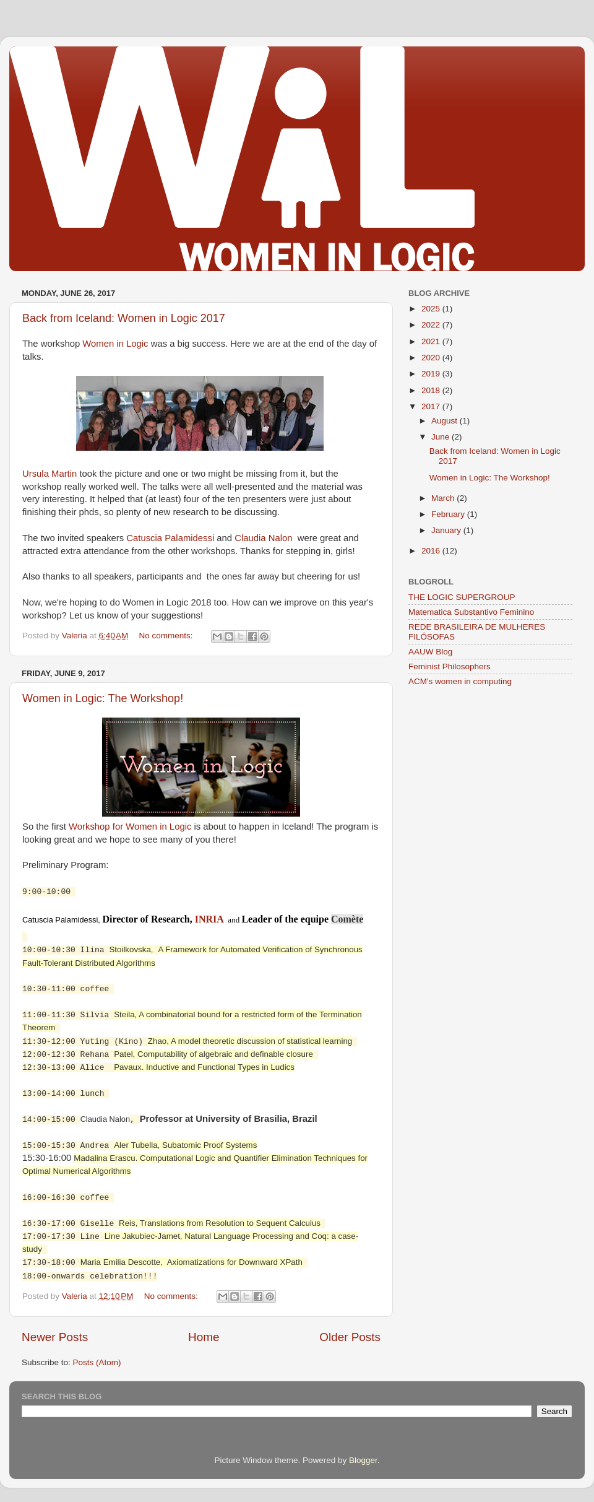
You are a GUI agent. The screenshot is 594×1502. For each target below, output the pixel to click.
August (445, 420)
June (441, 436)
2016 (431, 550)
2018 (431, 390)
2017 (431, 406)
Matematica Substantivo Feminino (471, 612)
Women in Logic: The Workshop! (102, 698)
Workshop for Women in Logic (130, 826)
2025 (431, 308)
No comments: (167, 635)
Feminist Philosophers (449, 666)
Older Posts (350, 1332)
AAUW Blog (430, 651)
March (444, 498)
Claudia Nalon (263, 538)
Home (203, 1332)
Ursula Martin (49, 474)
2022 (431, 324)
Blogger (363, 1455)
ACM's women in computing (460, 681)
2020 (431, 357)
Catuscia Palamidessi (170, 538)
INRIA (209, 919)
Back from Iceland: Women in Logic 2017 (123, 318)
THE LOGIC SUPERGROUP (461, 597)
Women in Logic (115, 344)
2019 (431, 373)
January (447, 530)
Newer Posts (55, 1332)
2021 (431, 341)
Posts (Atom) (97, 1357)
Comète (347, 919)
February (449, 514)
